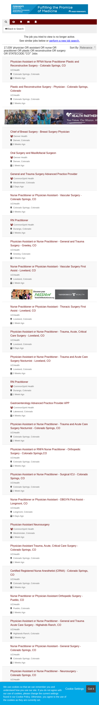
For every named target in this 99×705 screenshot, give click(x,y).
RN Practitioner (19, 220)
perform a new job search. (64, 40)
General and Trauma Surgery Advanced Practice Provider (43, 174)
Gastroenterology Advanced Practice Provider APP (39, 403)
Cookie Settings (74, 688)
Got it (91, 688)
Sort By (74, 47)
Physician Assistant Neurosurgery (29, 524)
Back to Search (14, 28)
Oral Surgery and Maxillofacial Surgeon (33, 153)
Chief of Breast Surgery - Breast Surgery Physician (39, 131)
